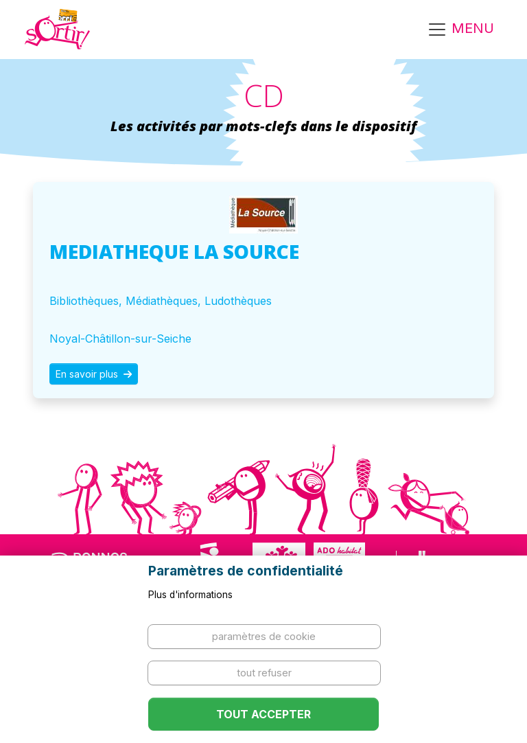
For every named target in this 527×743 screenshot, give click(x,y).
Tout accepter (263, 714)
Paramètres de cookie (264, 636)
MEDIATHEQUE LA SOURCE (174, 251)
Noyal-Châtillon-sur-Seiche (120, 338)
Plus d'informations (190, 594)
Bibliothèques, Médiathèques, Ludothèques (160, 301)
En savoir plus (94, 374)
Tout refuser (264, 672)
